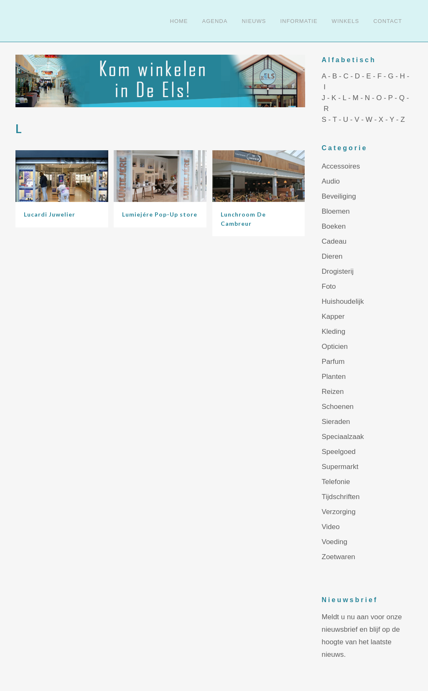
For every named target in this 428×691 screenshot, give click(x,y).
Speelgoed (339, 452)
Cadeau (334, 241)
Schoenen (338, 407)
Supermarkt (340, 467)
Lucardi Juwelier (49, 214)
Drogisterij (338, 271)
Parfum (333, 362)
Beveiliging (339, 196)
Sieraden (336, 422)
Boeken (334, 226)
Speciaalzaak (343, 437)
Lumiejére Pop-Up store (159, 214)
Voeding (334, 542)
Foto (329, 286)
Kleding (334, 331)
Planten (334, 377)
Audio (331, 181)
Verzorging (339, 512)
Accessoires (341, 166)
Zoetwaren (338, 557)
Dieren (332, 256)
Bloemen (336, 211)
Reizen (333, 392)
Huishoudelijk (343, 301)
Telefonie (336, 482)
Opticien (335, 347)
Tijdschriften (341, 497)
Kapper (333, 316)
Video (331, 527)
